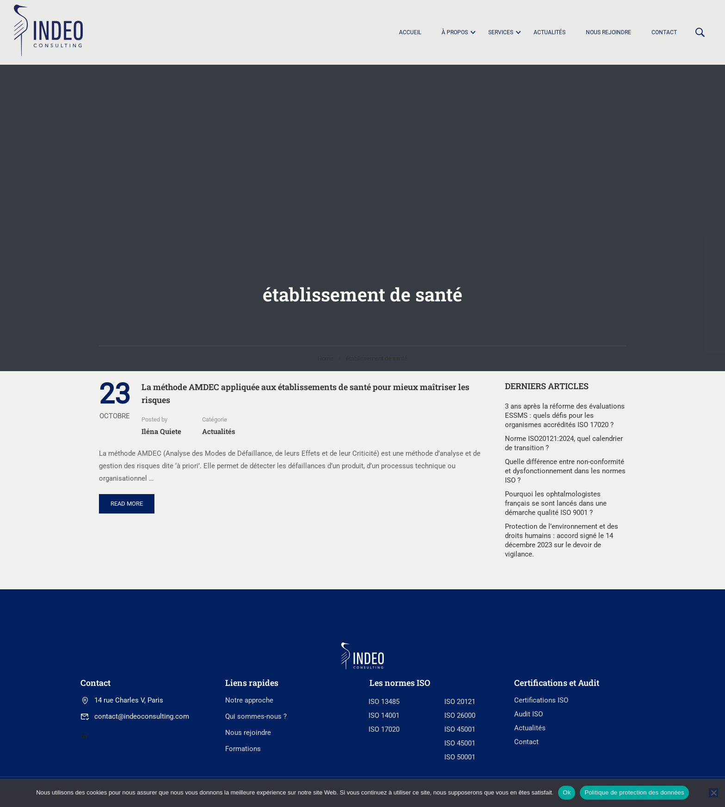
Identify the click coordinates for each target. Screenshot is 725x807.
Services (500, 32)
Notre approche (249, 765)
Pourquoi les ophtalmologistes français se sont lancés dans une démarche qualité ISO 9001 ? (556, 503)
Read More (132, 500)
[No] (713, 792)
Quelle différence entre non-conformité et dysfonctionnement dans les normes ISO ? (565, 471)
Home (325, 358)
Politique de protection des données (634, 792)
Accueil (410, 32)
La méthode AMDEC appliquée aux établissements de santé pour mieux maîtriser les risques (305, 393)
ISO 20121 (459, 767)
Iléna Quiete (161, 431)
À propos (455, 32)
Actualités (549, 32)
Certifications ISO (541, 765)
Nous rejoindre (608, 32)
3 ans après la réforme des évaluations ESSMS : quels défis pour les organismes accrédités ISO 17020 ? (565, 415)
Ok (567, 792)
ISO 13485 (384, 767)
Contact (664, 32)
